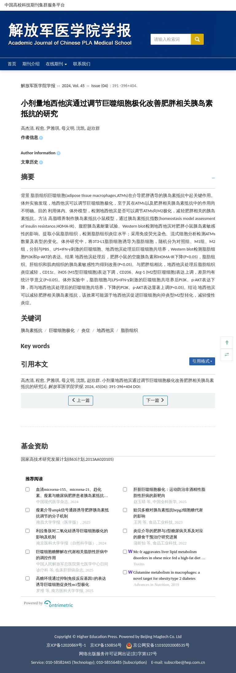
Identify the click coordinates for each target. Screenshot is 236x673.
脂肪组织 (129, 330)
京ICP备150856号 (106, 645)
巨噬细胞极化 (62, 330)
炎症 (85, 330)
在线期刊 (56, 64)
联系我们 (81, 64)
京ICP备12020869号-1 (66, 645)
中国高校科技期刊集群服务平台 (35, 5)
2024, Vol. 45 (73, 85)
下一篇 (155, 400)
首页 (12, 64)
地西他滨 (105, 330)
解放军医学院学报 (38, 85)
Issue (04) (99, 85)
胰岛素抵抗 (31, 330)
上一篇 (81, 400)
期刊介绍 (31, 64)
